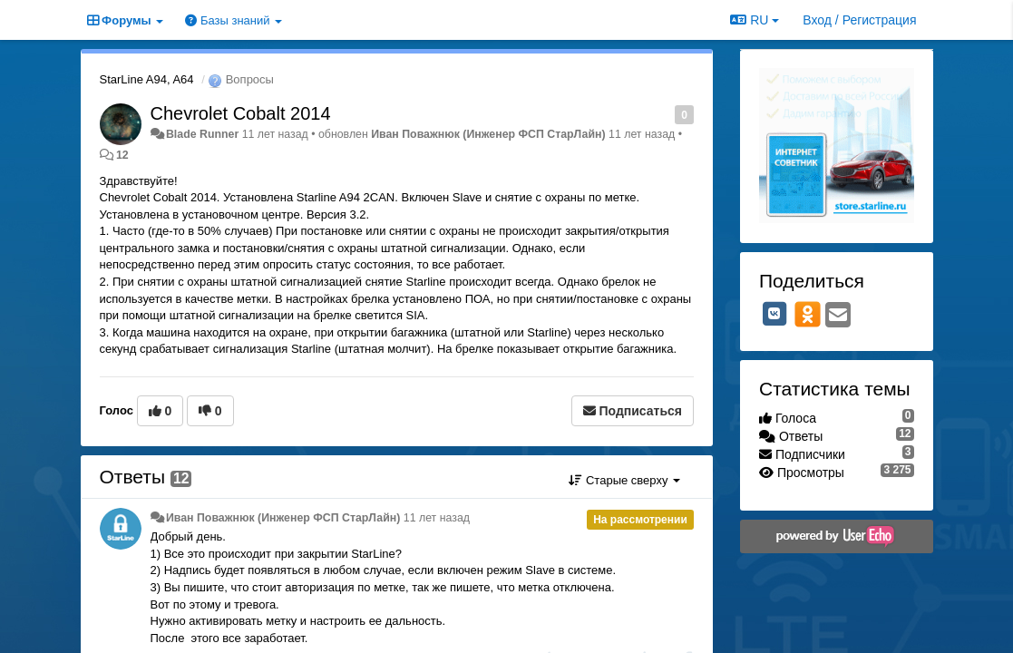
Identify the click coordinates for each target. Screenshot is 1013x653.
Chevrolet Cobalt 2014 (241, 113)
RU (754, 20)
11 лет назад (437, 518)
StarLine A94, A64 (147, 79)
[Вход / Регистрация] (859, 20)
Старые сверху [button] (624, 480)
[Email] (838, 316)
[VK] (774, 313)
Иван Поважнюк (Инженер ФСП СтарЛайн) (488, 134)
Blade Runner (202, 134)
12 (122, 155)
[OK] (807, 313)
